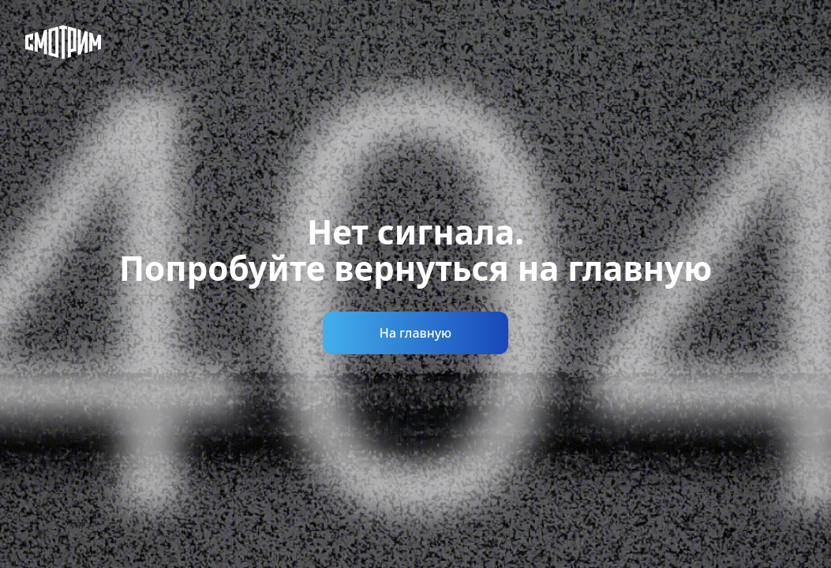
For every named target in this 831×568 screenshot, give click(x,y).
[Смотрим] (63, 42)
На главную (415, 333)
